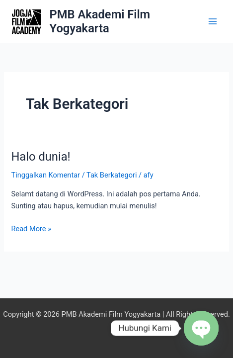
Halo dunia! (40, 157)
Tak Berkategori (111, 175)
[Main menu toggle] (212, 21)
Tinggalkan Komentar (45, 175)
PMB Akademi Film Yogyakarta (100, 21)
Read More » (31, 228)
